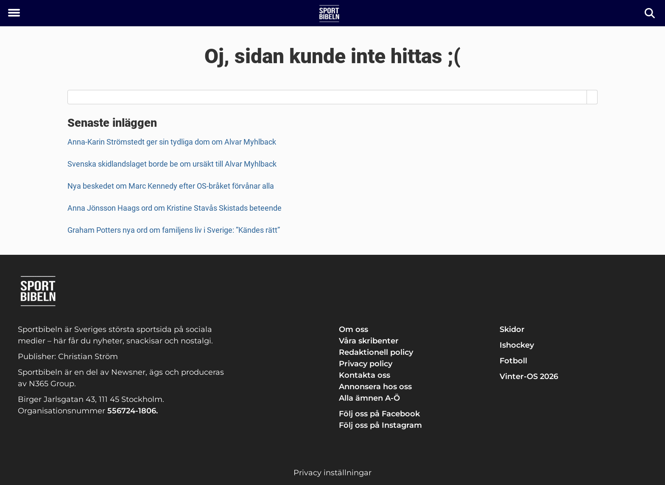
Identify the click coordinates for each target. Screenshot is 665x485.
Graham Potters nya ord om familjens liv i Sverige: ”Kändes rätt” (173, 230)
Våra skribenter (369, 341)
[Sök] (650, 13)
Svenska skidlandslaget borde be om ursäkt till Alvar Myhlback (172, 163)
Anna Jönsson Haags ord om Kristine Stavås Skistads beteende (174, 207)
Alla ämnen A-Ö (369, 398)
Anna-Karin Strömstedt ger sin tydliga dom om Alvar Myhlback (171, 141)
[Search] (592, 97)
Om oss (353, 329)
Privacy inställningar (332, 472)
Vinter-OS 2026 (529, 376)
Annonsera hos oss (375, 386)
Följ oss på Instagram (380, 425)
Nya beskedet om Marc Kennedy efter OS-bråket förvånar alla (170, 185)
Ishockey (517, 345)
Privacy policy (365, 363)
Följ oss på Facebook (379, 413)
